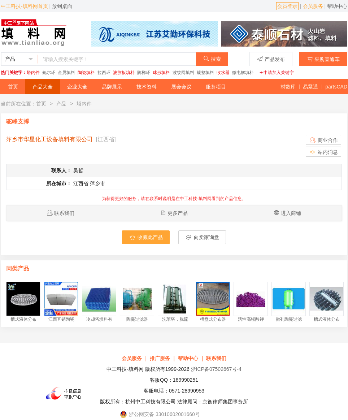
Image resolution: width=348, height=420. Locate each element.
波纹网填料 (183, 72)
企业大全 (77, 87)
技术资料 (146, 87)
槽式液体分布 (23, 319)
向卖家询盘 (202, 237)
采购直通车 (323, 59)
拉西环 (103, 72)
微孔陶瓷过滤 (289, 319)
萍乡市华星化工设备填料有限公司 (49, 139)
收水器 (223, 72)
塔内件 (33, 72)
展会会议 (181, 87)
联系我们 (64, 213)
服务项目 (216, 87)
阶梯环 (143, 72)
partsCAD (336, 87)
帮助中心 (337, 6)
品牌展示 (112, 87)
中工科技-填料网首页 (24, 6)
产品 (61, 104)
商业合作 (323, 140)
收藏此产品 (146, 237)
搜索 (212, 59)
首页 (13, 87)
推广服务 (160, 358)
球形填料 (161, 72)
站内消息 (323, 152)
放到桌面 (62, 6)
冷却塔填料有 (99, 319)
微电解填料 (243, 72)
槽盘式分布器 (213, 319)
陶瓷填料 (86, 72)
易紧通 (310, 87)
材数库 (288, 87)
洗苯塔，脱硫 (175, 319)
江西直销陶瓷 (61, 319)
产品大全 (42, 87)
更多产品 (178, 213)
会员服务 (313, 6)
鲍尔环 (48, 72)
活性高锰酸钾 (251, 319)
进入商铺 (291, 213)
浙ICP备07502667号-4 (216, 369)
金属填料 (66, 72)
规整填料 (205, 72)
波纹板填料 (124, 72)
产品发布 (271, 59)
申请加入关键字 (276, 72)
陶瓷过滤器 (137, 319)
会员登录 (287, 6)
